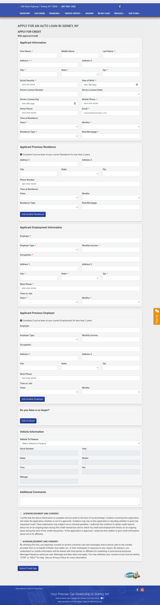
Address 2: (87, 60)
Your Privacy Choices (95, 598)
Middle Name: (68, 51)
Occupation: (25, 255)
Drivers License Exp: (29, 99)
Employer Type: (27, 245)
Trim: (22, 467)
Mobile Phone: (89, 99)
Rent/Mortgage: (89, 132)
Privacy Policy (59, 557)
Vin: (84, 467)
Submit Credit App (28, 568)
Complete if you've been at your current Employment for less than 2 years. (56, 320)
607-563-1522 (68, 6)
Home (17, 588)
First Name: (25, 51)
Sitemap (83, 598)
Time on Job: (26, 293)
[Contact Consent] (21, 541)
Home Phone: (26, 108)
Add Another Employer (32, 399)
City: (22, 70)
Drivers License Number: (31, 90)
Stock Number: (27, 448)
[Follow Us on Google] (142, 590)
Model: (85, 458)
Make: (23, 458)
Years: (23, 122)
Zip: (104, 70)
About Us (23, 588)
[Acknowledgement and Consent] (21, 513)
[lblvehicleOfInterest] (80, 443)
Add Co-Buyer (28, 420)
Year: (84, 448)
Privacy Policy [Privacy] (38, 588)
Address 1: (25, 60)
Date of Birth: (88, 80)
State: (64, 70)
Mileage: (24, 477)
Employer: (24, 236)
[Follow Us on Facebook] (120, 7)
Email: (85, 108)
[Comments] (80, 501)
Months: (86, 122)
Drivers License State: (92, 90)
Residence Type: (28, 132)
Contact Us (30, 588)
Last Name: (108, 51)
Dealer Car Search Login (63, 598)
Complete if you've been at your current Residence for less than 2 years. (55, 154)
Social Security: (27, 80)
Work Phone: (26, 284)
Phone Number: (27, 180)
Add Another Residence (33, 214)
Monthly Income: (90, 245)
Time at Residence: (29, 118)
